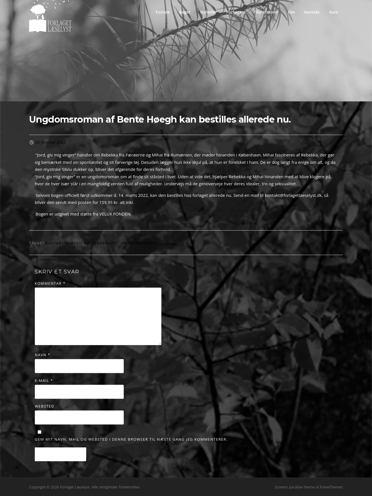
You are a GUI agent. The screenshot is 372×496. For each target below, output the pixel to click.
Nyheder (208, 12)
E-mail (44, 380)
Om (291, 12)
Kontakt (312, 12)
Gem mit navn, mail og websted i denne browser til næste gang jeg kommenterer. (131, 439)
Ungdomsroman (138, 243)
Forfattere (235, 12)
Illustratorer (266, 12)
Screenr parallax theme (295, 487)
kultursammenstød (68, 243)
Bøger (185, 12)
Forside (163, 12)
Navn (42, 354)
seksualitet (105, 243)
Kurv (333, 12)
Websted (44, 406)
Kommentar (50, 283)
